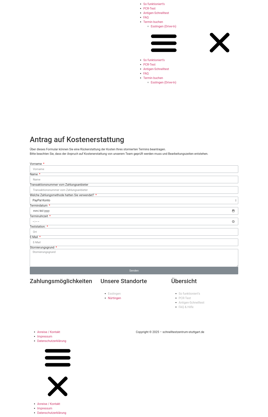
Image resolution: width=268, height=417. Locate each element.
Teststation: (38, 226)
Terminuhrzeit (39, 216)
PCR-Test (149, 8)
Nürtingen (114, 298)
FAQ (146, 17)
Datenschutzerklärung (51, 341)
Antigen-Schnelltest (156, 13)
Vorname (36, 163)
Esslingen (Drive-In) (163, 26)
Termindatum (39, 205)
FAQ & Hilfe (186, 307)
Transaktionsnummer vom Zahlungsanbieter (59, 184)
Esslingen (114, 293)
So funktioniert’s (154, 4)
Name (34, 174)
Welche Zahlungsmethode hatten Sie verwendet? (62, 195)
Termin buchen (153, 22)
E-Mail (34, 237)
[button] (201, 43)
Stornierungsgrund (42, 247)
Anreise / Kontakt (48, 332)
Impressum (44, 336)
